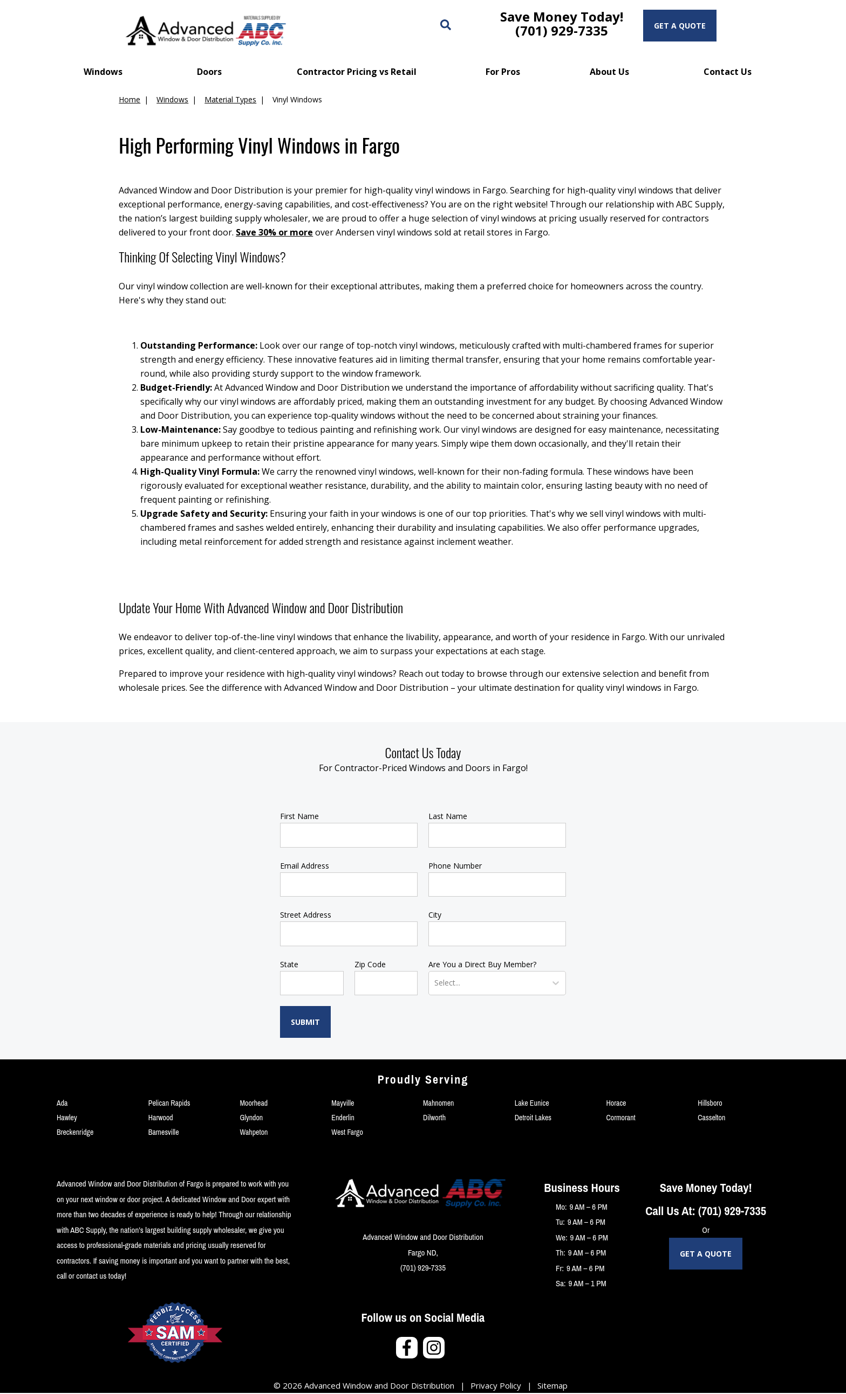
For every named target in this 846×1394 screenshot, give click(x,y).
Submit (305, 1022)
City (434, 914)
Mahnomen (438, 1103)
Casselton (711, 1117)
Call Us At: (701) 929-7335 (705, 1211)
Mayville (342, 1103)
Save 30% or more (274, 232)
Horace (616, 1103)
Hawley (67, 1117)
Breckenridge (75, 1132)
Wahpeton (254, 1132)
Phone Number (455, 865)
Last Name (447, 816)
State (289, 964)
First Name (299, 816)
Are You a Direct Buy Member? (482, 964)
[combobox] (435, 982)
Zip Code (370, 964)
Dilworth (434, 1117)
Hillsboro (710, 1103)
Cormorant (621, 1117)
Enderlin (342, 1117)
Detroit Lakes (533, 1117)
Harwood (160, 1117)
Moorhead (254, 1103)
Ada (62, 1103)
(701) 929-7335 (561, 30)
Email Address (304, 865)
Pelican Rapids (169, 1103)
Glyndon (251, 1117)
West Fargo (347, 1132)
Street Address (305, 914)
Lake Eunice (532, 1103)
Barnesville (163, 1132)
